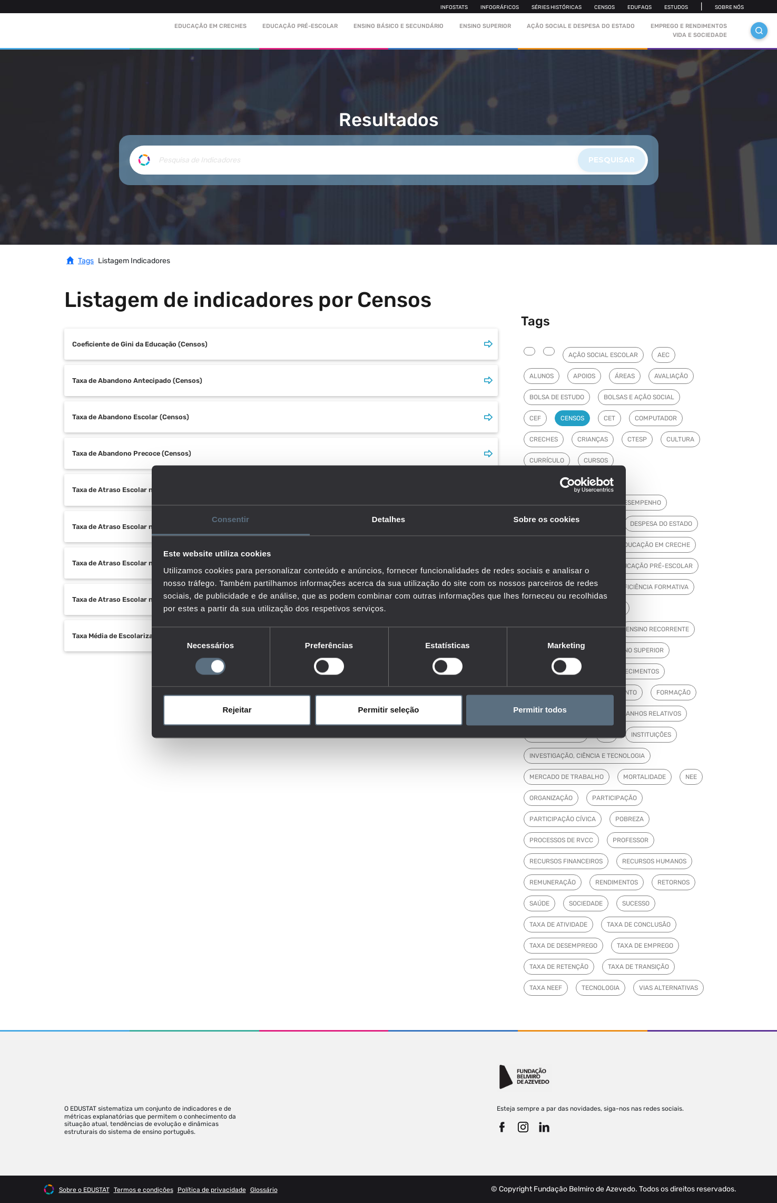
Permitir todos (540, 710)
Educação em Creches (210, 26)
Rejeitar (236, 710)
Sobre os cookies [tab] (547, 519)
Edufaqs (639, 7)
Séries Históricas (557, 7)
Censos (604, 7)
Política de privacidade (212, 1190)
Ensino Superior (485, 26)
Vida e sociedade (700, 35)
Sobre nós (729, 7)
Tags (86, 260)
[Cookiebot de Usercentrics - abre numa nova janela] (568, 485)
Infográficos (499, 7)
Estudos (676, 7)
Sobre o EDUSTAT (84, 1190)
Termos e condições (143, 1190)
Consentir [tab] (230, 519)
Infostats (454, 7)
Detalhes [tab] (388, 519)
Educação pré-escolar (300, 26)
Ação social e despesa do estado (581, 26)
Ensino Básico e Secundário (398, 26)
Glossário (264, 1190)
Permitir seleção (388, 710)
